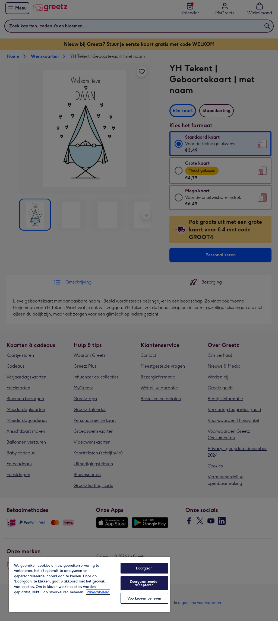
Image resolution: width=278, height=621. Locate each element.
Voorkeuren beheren (144, 598)
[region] (89, 584)
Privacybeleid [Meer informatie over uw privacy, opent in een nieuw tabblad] (98, 592)
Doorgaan (144, 568)
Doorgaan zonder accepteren (144, 583)
